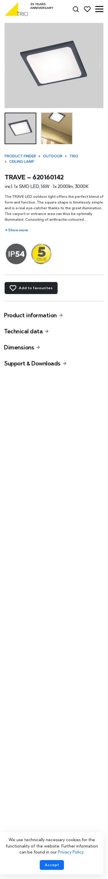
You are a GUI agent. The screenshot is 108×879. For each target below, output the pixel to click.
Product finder (20, 156)
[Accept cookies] (52, 865)
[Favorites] (87, 9)
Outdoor (52, 156)
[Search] (76, 9)
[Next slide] (99, 65)
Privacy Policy (70, 852)
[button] (99, 9)
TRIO (73, 156)
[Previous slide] (8, 65)
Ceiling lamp (21, 161)
